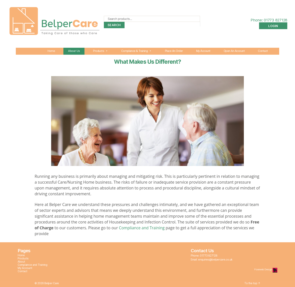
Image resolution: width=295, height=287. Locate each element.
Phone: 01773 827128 (265, 20)
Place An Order (174, 51)
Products (100, 51)
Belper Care (51, 283)
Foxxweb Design (263, 269)
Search (114, 25)
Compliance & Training (136, 51)
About (21, 261)
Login (273, 26)
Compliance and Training (142, 227)
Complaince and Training (32, 264)
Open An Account (234, 51)
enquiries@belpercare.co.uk (215, 259)
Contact (263, 51)
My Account (203, 51)
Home (51, 51)
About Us (74, 51)
